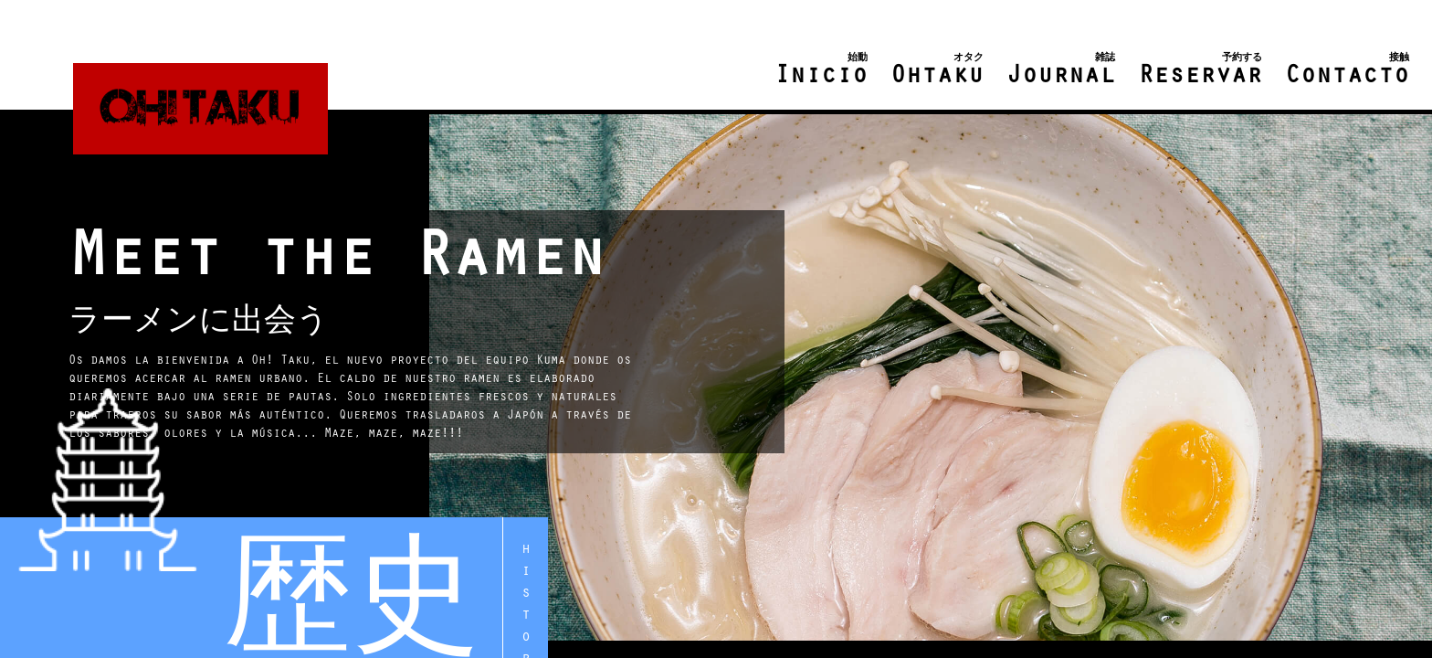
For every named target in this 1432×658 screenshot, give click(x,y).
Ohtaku (937, 70)
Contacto (1347, 70)
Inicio (821, 70)
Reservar (1200, 70)
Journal (1060, 70)
